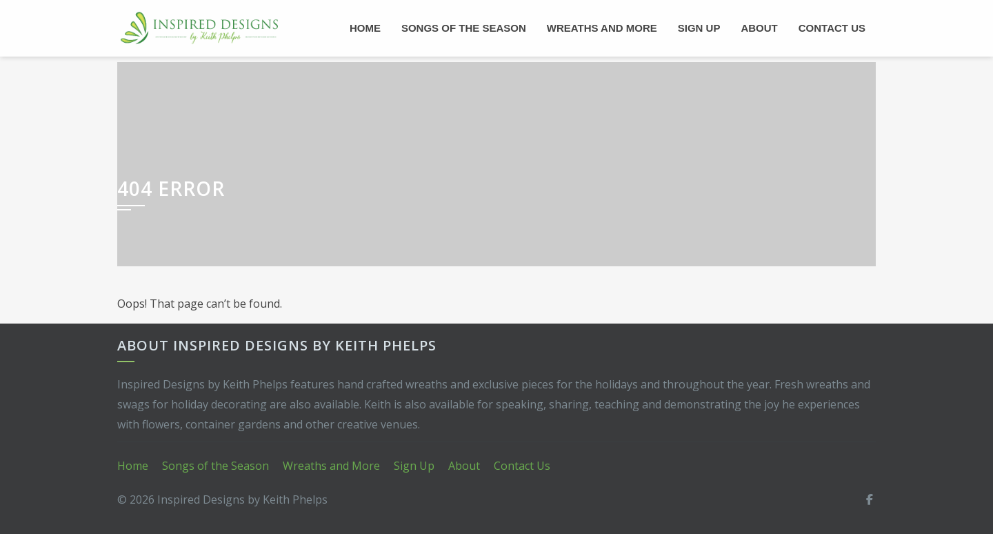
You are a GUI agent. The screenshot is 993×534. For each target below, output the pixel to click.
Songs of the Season (463, 28)
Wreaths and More (602, 28)
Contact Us (832, 28)
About (759, 28)
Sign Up (699, 28)
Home (365, 28)
